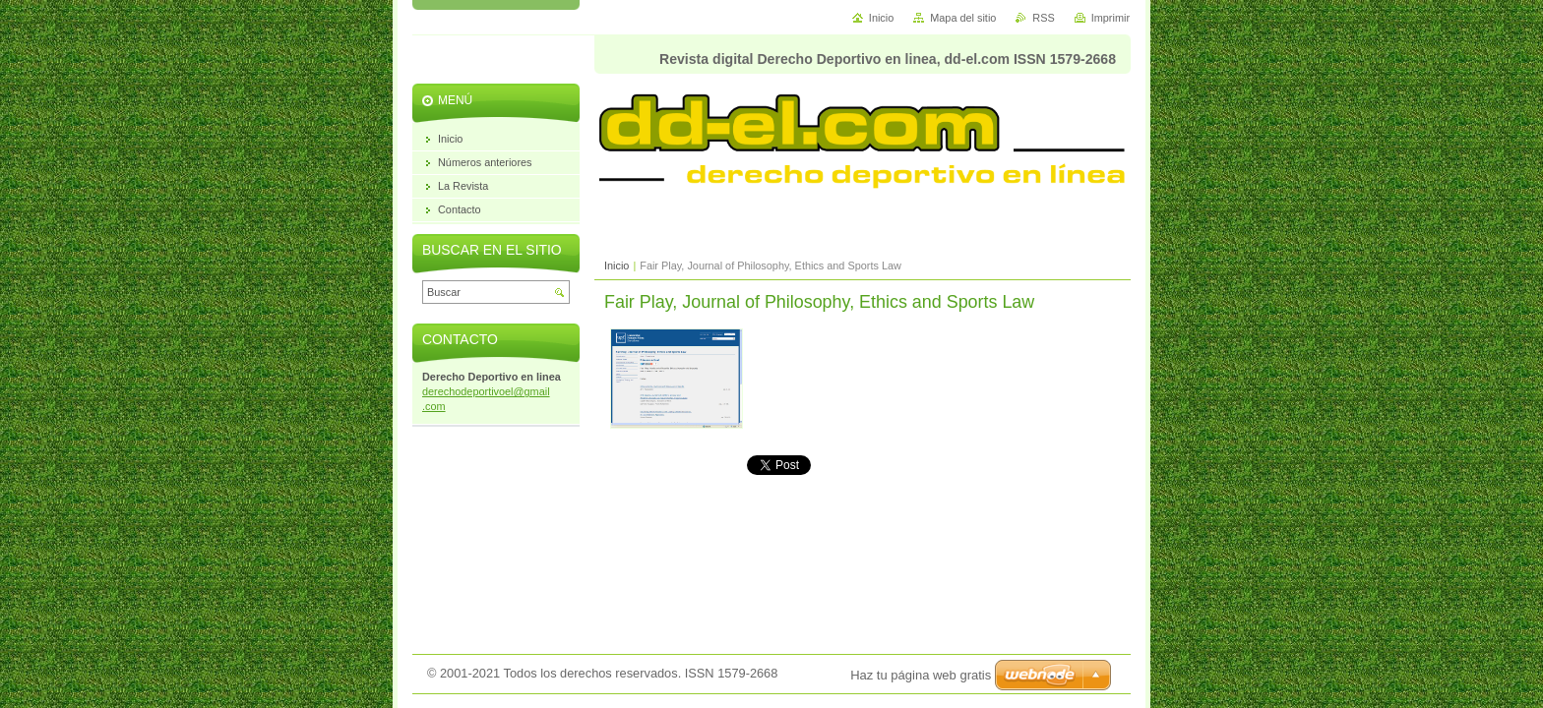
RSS (1043, 18)
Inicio (616, 265)
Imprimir (1110, 18)
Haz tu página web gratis (920, 675)
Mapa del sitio (963, 18)
